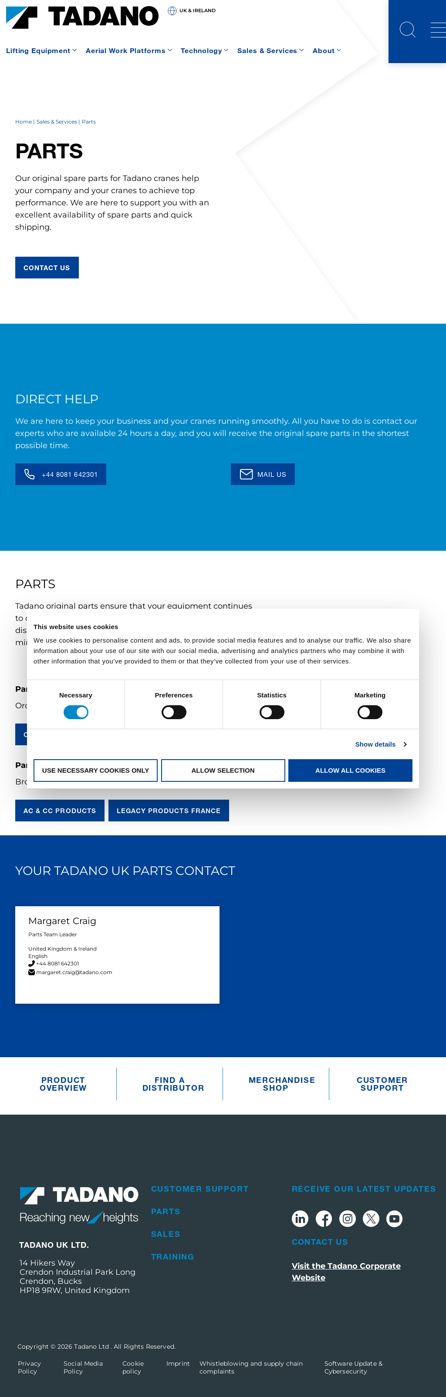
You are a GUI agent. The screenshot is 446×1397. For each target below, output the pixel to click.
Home (23, 121)
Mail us (272, 474)
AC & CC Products (60, 810)
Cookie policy (133, 1367)
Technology (201, 50)
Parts (166, 1211)
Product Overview (63, 1084)
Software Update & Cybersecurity (353, 1367)
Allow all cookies (350, 770)
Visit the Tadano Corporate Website (346, 1272)
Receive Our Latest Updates (364, 1188)
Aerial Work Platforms (126, 50)
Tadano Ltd (92, 1346)
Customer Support (382, 1084)
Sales (166, 1234)
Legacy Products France (169, 810)
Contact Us (320, 1241)
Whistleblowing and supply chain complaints (251, 1367)
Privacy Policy (29, 1367)
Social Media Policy (83, 1367)
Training (173, 1256)
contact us (47, 267)
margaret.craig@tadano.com (74, 972)
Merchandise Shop (278, 1084)
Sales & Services (267, 50)
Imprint (178, 1363)
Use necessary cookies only (95, 770)
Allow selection (223, 770)
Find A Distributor (172, 1084)
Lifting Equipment (38, 50)
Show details (375, 744)
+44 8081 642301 (70, 474)
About (323, 50)
